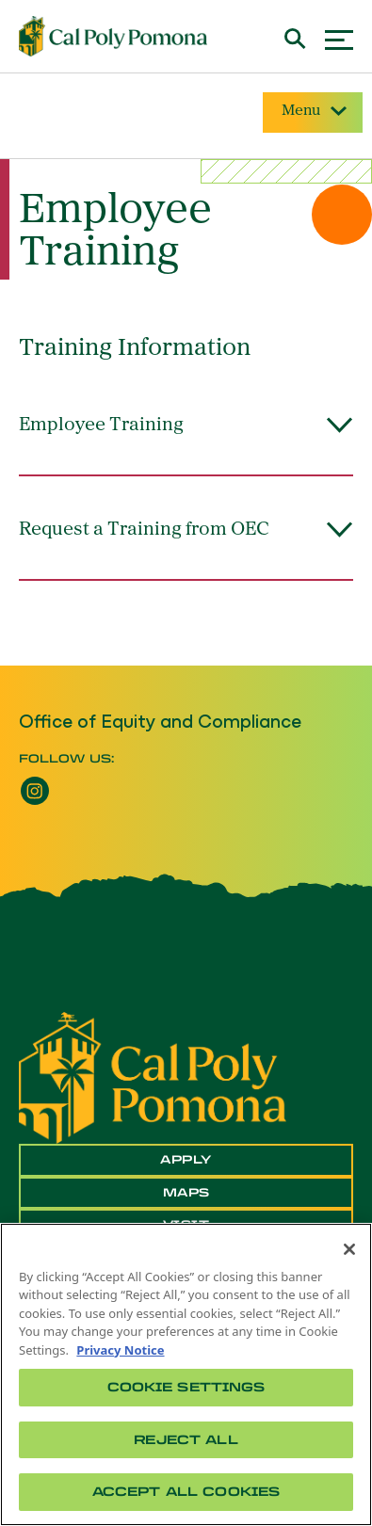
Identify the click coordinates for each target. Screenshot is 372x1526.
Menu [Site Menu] (313, 111)
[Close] (349, 1249)
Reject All (185, 1440)
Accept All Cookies (186, 1492)
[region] (186, 1374)
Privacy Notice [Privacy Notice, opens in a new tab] (120, 1349)
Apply (186, 1159)
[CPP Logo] (152, 1076)
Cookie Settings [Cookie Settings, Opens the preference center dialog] (186, 1387)
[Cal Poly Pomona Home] (113, 36)
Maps (186, 1192)
